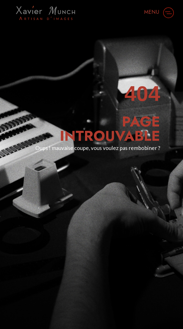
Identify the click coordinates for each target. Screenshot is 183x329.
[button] (168, 12)
